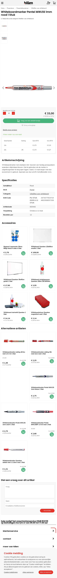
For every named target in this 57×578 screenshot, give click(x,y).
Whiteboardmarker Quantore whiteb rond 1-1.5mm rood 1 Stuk (14, 461)
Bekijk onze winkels (10, 130)
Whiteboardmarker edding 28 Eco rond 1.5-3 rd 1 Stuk (14, 353)
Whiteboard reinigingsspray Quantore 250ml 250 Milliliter (40, 280)
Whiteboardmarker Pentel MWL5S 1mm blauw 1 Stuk (42, 388)
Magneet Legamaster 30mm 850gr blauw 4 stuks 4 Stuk (13, 247)
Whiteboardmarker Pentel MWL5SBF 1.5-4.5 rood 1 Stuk (41, 423)
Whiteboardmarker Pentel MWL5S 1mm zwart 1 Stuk (14, 423)
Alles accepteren (45, 572)
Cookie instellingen (11, 572)
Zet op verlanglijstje (28, 125)
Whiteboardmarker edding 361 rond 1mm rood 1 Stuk (41, 353)
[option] (4, 26)
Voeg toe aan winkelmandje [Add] (28, 120)
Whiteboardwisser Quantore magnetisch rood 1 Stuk (40, 313)
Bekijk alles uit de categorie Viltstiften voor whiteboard (17, 18)
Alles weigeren (27, 572)
